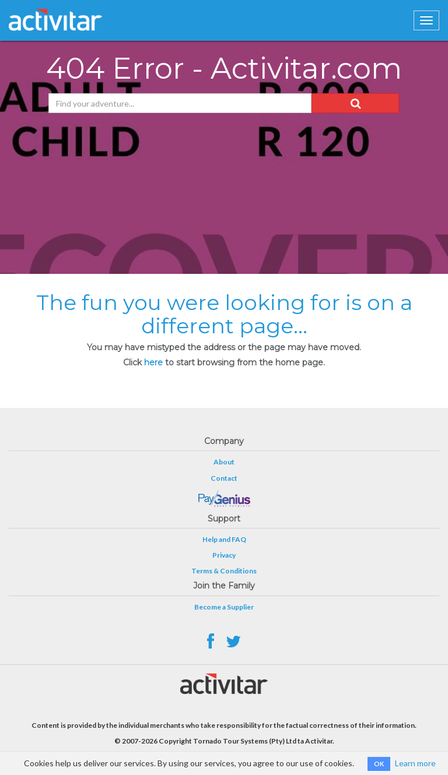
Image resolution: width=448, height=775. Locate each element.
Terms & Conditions (224, 570)
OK (379, 763)
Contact (224, 478)
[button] (355, 103)
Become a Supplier (224, 607)
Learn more (415, 763)
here (153, 362)
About (224, 461)
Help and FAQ (224, 539)
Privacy (224, 555)
